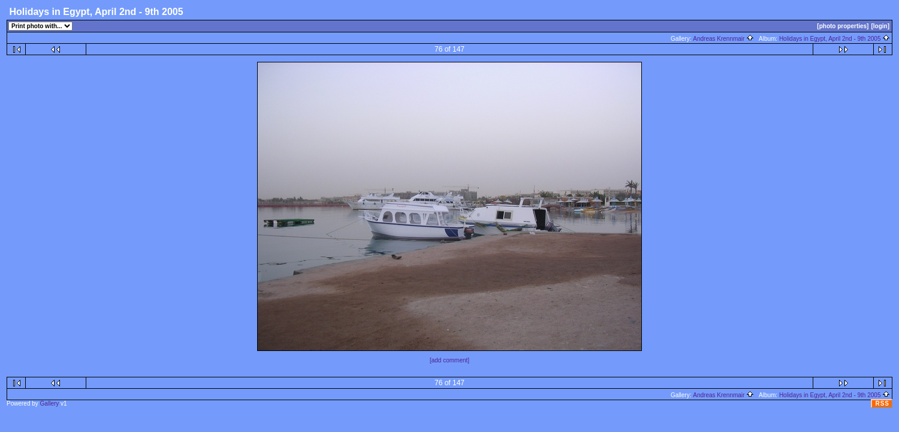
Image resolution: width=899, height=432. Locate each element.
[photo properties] (842, 26)
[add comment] (449, 360)
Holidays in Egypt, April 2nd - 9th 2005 (834, 38)
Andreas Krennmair (723, 38)
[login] (880, 26)
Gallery (49, 403)
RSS (882, 403)
